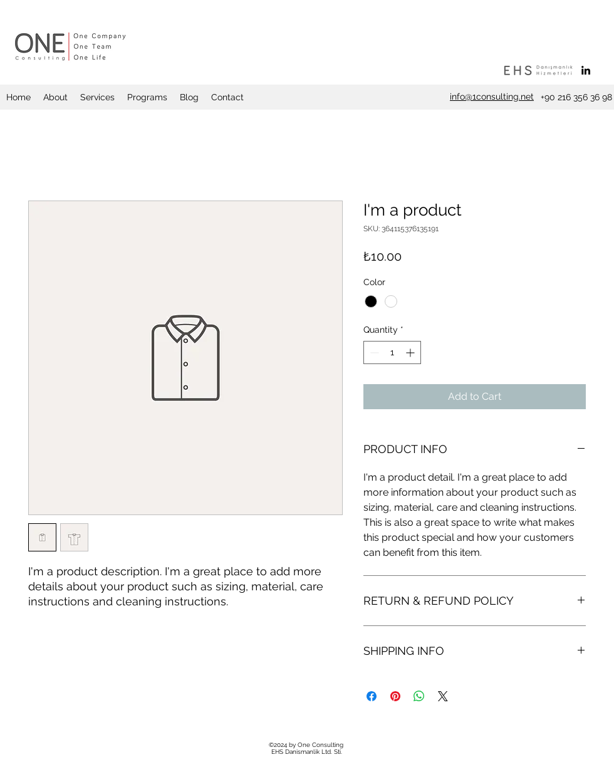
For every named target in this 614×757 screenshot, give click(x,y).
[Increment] (411, 352)
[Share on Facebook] (371, 696)
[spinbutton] (392, 352)
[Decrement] (373, 352)
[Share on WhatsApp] (419, 696)
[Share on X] (442, 696)
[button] (55, 97)
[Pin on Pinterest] (395, 696)
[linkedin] (586, 70)
